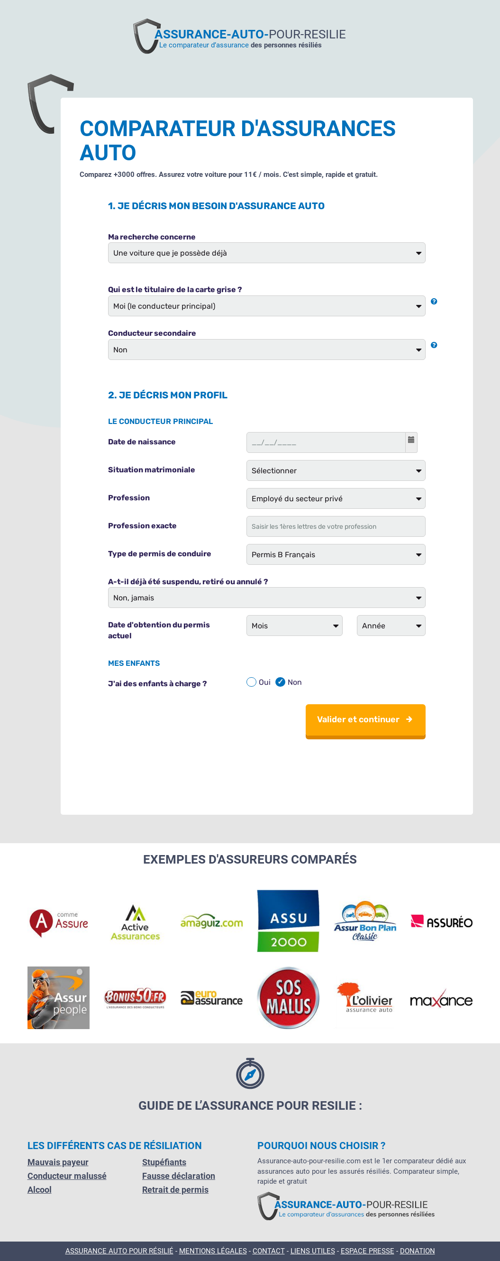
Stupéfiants (164, 1162)
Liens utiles (313, 1251)
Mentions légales (213, 1251)
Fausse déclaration (178, 1176)
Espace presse (367, 1251)
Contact (269, 1251)
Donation (417, 1251)
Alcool (39, 1190)
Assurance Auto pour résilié (119, 1251)
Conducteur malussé (67, 1176)
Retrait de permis (175, 1190)
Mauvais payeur (58, 1162)
